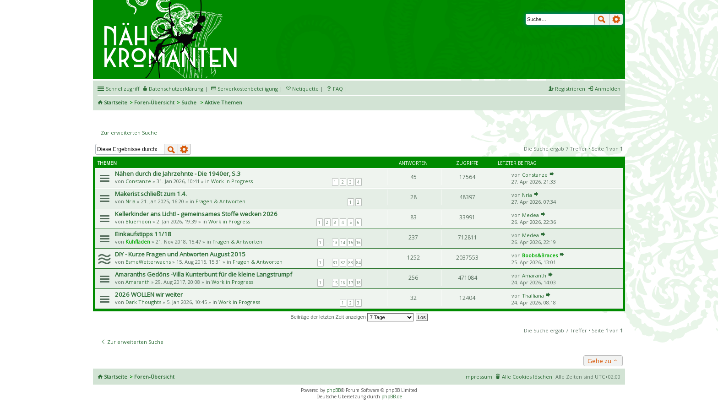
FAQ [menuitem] (338, 88)
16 (358, 242)
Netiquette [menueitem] (305, 88)
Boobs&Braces (540, 255)
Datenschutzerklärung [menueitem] (176, 88)
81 (335, 263)
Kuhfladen (137, 241)
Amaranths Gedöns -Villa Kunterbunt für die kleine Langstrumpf (203, 274)
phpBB (333, 390)
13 (335, 242)
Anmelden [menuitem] (607, 88)
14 (343, 242)
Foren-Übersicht (154, 102)
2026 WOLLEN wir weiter (149, 294)
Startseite (115, 102)
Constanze (138, 181)
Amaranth (137, 281)
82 (343, 263)
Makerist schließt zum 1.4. (151, 194)
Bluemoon (138, 221)
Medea (530, 215)
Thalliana (533, 295)
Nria (130, 201)
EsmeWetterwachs (148, 261)
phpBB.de (391, 396)
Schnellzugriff (122, 88)
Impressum (478, 376)
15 (350, 242)
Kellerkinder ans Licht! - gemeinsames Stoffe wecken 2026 (196, 214)
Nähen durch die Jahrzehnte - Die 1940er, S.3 (177, 173)
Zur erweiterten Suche (129, 132)
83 (350, 263)
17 (350, 283)
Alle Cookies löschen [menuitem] (527, 376)
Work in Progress (232, 181)
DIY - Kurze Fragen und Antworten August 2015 (180, 254)
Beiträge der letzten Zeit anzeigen (351, 317)
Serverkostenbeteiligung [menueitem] (248, 88)
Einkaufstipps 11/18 (143, 234)
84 (358, 263)
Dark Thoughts (143, 302)
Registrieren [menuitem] (570, 88)
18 (358, 283)
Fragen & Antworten (220, 201)
